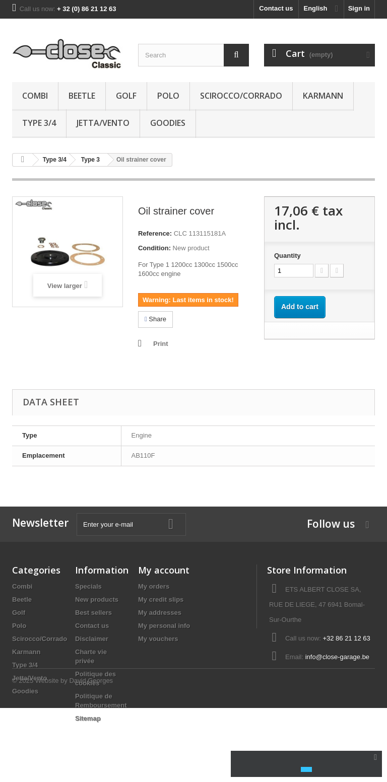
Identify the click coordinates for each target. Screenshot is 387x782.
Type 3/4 (39, 122)
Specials (88, 586)
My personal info (164, 625)
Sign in (359, 8)
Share (155, 319)
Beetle (82, 95)
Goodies (167, 122)
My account (163, 570)
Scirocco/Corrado (241, 95)
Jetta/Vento (103, 122)
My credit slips (160, 599)
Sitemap (88, 718)
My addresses (159, 612)
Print (160, 343)
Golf (126, 95)
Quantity (287, 255)
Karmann (323, 95)
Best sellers (93, 612)
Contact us (276, 8)
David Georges (91, 754)
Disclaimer (91, 639)
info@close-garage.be (337, 657)
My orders (153, 586)
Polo (168, 95)
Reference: (155, 233)
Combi (35, 95)
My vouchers (158, 639)
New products (96, 599)
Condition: (154, 248)
